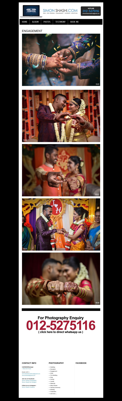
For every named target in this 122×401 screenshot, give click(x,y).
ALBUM (35, 21)
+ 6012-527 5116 (26, 368)
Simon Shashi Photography (29, 380)
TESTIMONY (60, 21)
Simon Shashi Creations (28, 387)
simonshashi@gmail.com (28, 375)
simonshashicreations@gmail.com (31, 373)
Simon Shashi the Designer (29, 382)
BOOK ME (74, 21)
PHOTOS (46, 21)
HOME (24, 21)
